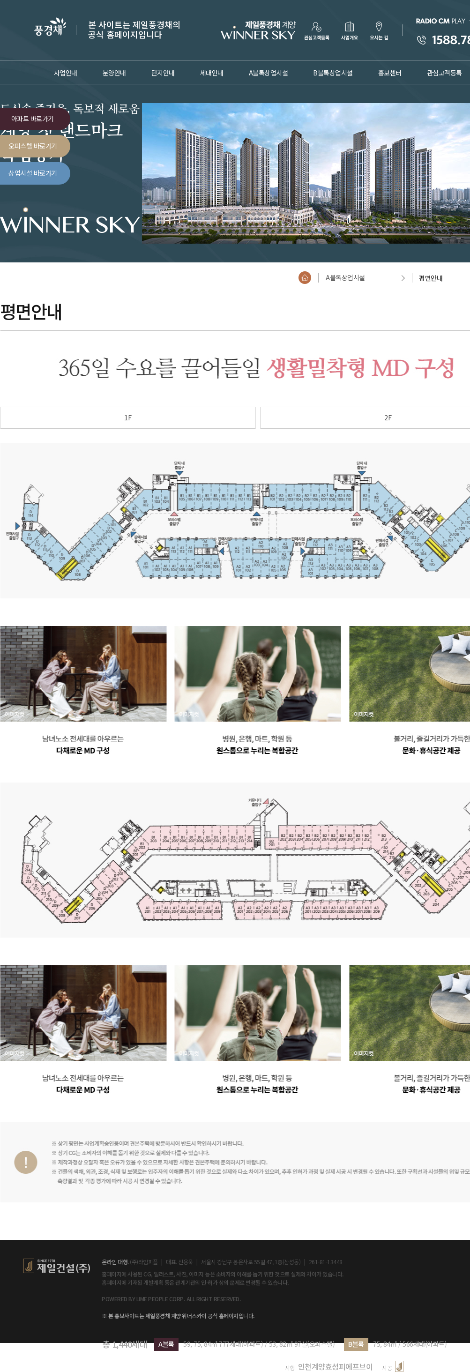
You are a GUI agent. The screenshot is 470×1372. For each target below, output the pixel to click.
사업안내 (65, 72)
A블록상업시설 (268, 72)
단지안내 (163, 72)
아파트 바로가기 (32, 118)
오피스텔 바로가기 (32, 145)
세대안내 (212, 72)
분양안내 (114, 72)
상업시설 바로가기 (32, 173)
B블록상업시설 (333, 72)
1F (128, 417)
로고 (257, 30)
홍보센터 (390, 72)
